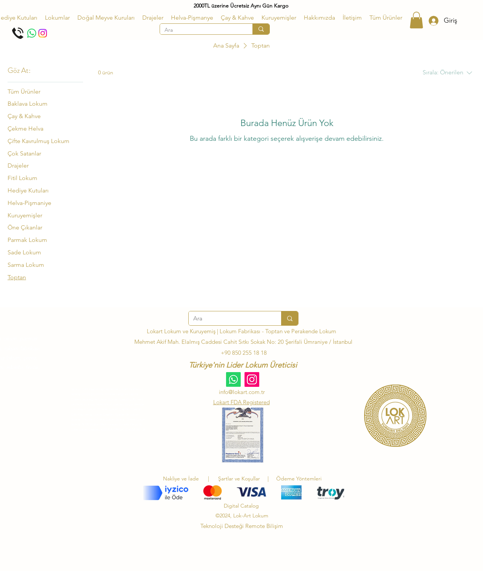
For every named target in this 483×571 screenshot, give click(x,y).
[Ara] (201, 30)
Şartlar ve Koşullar (240, 478)
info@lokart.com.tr (242, 392)
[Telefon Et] (17, 33)
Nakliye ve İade (181, 478)
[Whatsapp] (31, 33)
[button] (57, 17)
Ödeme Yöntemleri (298, 478)
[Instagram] (42, 33)
